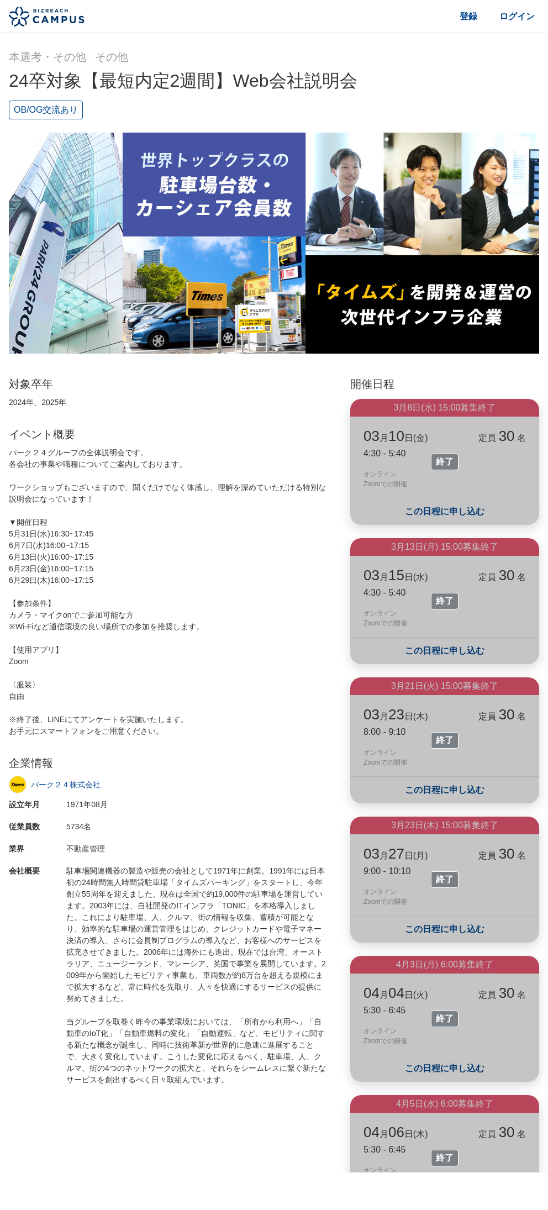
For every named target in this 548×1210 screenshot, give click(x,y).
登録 (468, 16)
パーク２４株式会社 (66, 784)
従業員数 (24, 826)
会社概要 (24, 870)
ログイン (517, 16)
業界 (16, 848)
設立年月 (24, 804)
